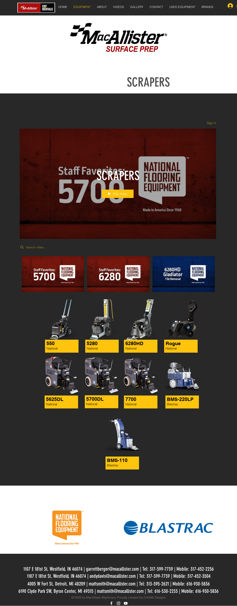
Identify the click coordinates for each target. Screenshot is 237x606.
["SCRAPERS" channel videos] (118, 277)
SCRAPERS (148, 82)
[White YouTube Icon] (125, 603)
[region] (118, 448)
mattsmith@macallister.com (112, 584)
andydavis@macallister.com (113, 576)
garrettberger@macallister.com (112, 569)
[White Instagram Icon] (118, 603)
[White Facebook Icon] (111, 603)
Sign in (211, 123)
